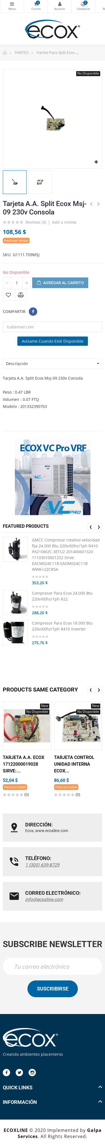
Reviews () (35, 222)
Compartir (33, 311)
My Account (59, 4)
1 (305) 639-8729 (42, 865)
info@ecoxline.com (44, 899)
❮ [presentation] (90, 526)
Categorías (12, 4)
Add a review (64, 222)
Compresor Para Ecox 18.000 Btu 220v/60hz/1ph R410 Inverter (62, 626)
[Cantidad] (17, 282)
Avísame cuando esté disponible (52, 341)
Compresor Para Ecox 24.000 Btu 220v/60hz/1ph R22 (62, 596)
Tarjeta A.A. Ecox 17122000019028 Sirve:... (23, 764)
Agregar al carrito (60, 283)
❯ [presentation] (98, 526)
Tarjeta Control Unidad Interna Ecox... (74, 764)
